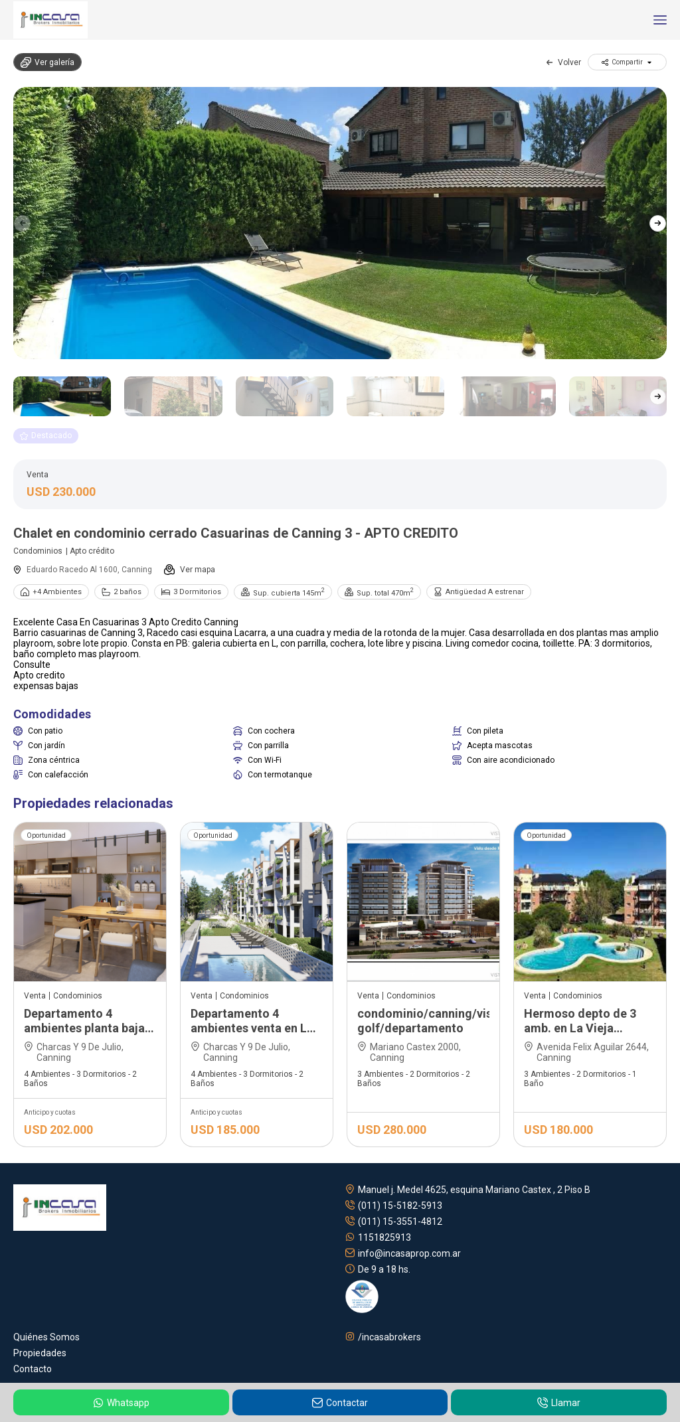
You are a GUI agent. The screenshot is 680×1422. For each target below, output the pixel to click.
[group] (340, 223)
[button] (658, 223)
